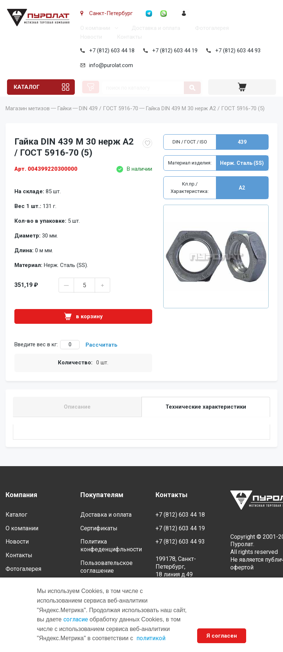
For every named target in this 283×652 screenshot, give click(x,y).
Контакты (127, 37)
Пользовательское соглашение (106, 566)
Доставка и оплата (154, 28)
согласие (75, 619)
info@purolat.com (110, 65)
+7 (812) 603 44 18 (110, 50)
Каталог (26, 87)
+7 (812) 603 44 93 (236, 50)
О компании (94, 28)
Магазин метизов (28, 118)
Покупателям (101, 495)
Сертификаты (99, 528)
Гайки (64, 118)
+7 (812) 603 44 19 (173, 50)
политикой (150, 638)
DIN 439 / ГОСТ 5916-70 (108, 118)
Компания (21, 495)
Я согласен (221, 635)
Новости (90, 37)
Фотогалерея (210, 28)
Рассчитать (101, 355)
